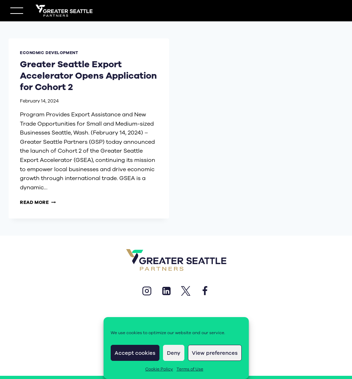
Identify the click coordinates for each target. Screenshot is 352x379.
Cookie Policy (159, 369)
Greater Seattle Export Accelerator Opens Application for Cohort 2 (77, 76)
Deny (173, 353)
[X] (185, 291)
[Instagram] (147, 291)
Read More (38, 202)
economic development (49, 53)
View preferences (215, 353)
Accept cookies (135, 353)
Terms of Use (190, 369)
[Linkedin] (166, 291)
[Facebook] (205, 291)
